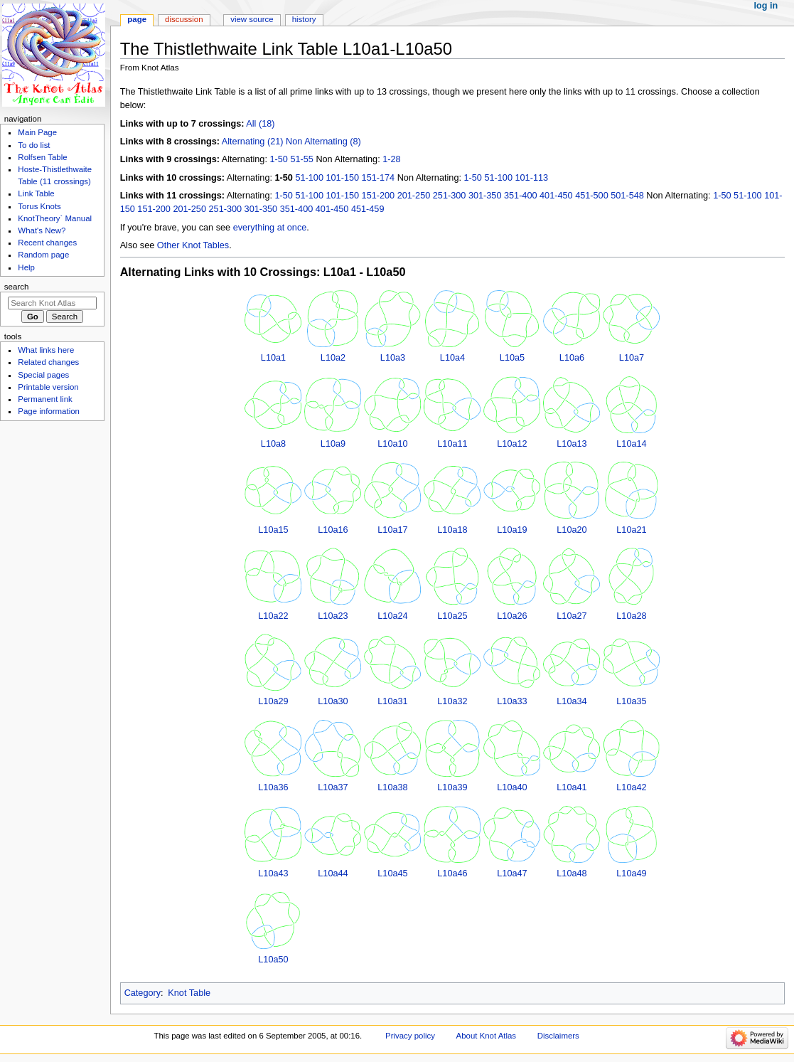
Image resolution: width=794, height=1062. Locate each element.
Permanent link (45, 399)
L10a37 (333, 787)
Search (16, 286)
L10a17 (392, 530)
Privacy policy (410, 1035)
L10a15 (273, 530)
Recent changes (47, 242)
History (304, 19)
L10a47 (512, 873)
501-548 (627, 196)
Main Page (37, 132)
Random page (43, 254)
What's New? (41, 230)
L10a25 (452, 616)
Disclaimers (558, 1035)
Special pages (43, 375)
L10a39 (452, 787)
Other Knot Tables (193, 245)
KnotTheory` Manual (55, 218)
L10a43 (273, 873)
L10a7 (631, 358)
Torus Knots (39, 206)
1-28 (391, 159)
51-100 (309, 178)
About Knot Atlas (486, 1035)
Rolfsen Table (42, 157)
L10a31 (392, 701)
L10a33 (512, 701)
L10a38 (392, 787)
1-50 (278, 159)
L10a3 (392, 358)
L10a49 (631, 873)
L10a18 (452, 530)
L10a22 (273, 616)
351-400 (520, 196)
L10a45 (392, 873)
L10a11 (452, 444)
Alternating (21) (253, 142)
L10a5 (512, 358)
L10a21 (631, 530)
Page (136, 19)
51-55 (301, 159)
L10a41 (571, 787)
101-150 (343, 178)
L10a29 (273, 701)
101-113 (531, 178)
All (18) (260, 124)
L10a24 (392, 616)
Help (26, 267)
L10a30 (333, 701)
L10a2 (333, 358)
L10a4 (452, 358)
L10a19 (512, 530)
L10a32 (452, 701)
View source (251, 19)
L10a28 (631, 616)
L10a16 (333, 530)
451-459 (368, 209)
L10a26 (512, 616)
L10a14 (631, 444)
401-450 (556, 196)
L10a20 (571, 530)
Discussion (184, 19)
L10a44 (333, 873)
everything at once (270, 228)
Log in (766, 6)
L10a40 (512, 787)
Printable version (48, 387)
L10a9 (333, 444)
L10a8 (273, 444)
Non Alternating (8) (323, 142)
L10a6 (571, 358)
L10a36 (273, 787)
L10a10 (392, 444)
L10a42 (631, 787)
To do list (34, 145)
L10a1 (273, 358)
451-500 (591, 196)
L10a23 (333, 616)
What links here (46, 350)
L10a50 (273, 960)
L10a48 (571, 873)
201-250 (414, 196)
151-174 (378, 178)
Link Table (36, 193)
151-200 (378, 196)
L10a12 (512, 444)
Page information (49, 411)
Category (142, 993)
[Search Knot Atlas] (52, 303)
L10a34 (571, 701)
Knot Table (189, 993)
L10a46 (452, 873)
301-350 (485, 196)
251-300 (449, 196)
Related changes (48, 362)
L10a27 (571, 616)
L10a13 (571, 444)
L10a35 (631, 701)
